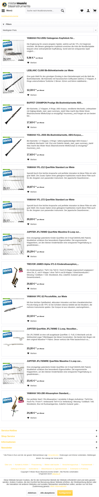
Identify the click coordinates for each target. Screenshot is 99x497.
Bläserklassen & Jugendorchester (54, 469)
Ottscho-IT (56, 474)
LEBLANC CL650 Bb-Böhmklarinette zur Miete (50, 70)
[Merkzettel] (81, 10)
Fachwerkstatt (86, 465)
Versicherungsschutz (70, 465)
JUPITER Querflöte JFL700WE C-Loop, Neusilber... (52, 329)
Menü (7, 10)
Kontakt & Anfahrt (21, 465)
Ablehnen (32, 493)
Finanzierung (36, 465)
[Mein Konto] (88, 10)
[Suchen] (62, 10)
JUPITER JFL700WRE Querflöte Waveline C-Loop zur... (54, 361)
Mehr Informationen (58, 486)
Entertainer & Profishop (79, 469)
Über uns (8, 465)
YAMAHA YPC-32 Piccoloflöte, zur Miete (47, 296)
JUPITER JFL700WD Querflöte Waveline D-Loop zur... (54, 232)
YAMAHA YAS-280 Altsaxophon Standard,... (48, 393)
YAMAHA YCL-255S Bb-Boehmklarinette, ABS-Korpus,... (55, 135)
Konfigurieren (65, 493)
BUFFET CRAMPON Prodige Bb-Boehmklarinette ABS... (55, 103)
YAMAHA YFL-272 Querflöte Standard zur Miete (50, 199)
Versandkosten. (53, 455)
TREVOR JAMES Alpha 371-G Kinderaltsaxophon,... (53, 264)
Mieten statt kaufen (52, 465)
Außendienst (33, 469)
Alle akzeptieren (47, 493)
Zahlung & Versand (18, 469)
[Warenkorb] (94, 10)
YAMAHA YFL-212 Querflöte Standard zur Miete (50, 167)
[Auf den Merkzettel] (32, 62)
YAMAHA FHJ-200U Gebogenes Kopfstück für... (51, 38)
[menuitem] (7, 10)
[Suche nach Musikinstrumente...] (45, 10)
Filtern (7, 24)
